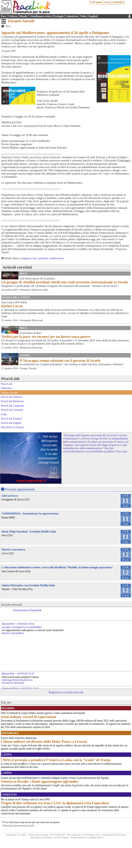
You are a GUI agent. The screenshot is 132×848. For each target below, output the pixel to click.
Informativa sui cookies (41, 837)
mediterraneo (56, 258)
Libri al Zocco (10, 495)
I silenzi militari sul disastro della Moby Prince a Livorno (44, 741)
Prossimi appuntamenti (20, 489)
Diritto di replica (61, 837)
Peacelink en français (12, 427)
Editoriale (6, 388)
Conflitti (9, 794)
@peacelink (8, 623)
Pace (3, 16)
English (93, 16)
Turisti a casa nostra (13, 549)
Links (4, 414)
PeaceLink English (11, 422)
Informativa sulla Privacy (114, 835)
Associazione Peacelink (27, 610)
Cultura (12, 16)
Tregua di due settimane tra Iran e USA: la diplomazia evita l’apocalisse (55, 803)
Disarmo (7, 708)
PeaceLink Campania (12, 405)
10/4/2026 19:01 (25, 623)
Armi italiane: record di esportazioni (28, 717)
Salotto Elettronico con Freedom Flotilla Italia (28, 585)
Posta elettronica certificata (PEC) (87, 837)
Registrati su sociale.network (66, 692)
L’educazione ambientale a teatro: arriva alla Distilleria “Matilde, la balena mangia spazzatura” (57, 567)
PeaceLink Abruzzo (11, 396)
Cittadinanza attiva (40, 16)
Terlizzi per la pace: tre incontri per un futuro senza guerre (45, 336)
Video (83, 16)
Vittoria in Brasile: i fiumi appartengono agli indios (39, 781)
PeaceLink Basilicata (12, 401)
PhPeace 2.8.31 (93, 835)
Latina (25, 355)
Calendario (71, 16)
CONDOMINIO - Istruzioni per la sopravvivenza (30, 513)
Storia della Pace (16, 297)
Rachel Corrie (12, 306)
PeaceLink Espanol (11, 418)
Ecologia (58, 16)
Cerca (107, 2)
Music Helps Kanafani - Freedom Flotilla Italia (29, 531)
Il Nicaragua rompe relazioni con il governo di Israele (60, 360)
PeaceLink (10, 378)
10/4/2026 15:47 (25, 673)
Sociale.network (11, 604)
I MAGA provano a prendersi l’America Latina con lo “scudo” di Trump (56, 760)
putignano (25, 258)
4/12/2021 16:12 (30, 688)
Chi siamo (96, 2)
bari (35, 258)
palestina (43, 258)
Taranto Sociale (21, 21)
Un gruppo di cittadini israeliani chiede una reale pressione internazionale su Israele (64, 282)
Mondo (23, 16)
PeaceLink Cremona (12, 409)
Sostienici (118, 2)
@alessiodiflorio (10, 688)
